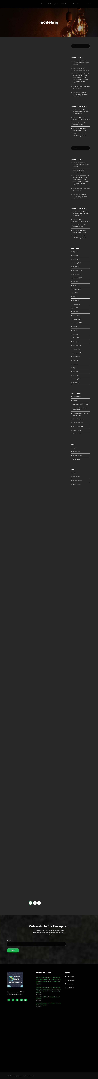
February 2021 (77, 379)
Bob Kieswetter (77, 134)
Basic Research (77, 396)
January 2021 (76, 383)
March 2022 (76, 338)
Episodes (56, 4)
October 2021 (76, 349)
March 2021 (76, 375)
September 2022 (77, 323)
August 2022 (76, 326)
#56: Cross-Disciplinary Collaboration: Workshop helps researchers (80, 94)
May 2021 (75, 368)
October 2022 (76, 319)
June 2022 (75, 330)
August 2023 (76, 304)
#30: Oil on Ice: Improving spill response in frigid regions (81, 111)
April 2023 (75, 311)
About (49, 4)
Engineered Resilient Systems (81, 404)
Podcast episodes (78, 423)
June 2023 (75, 308)
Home (43, 4)
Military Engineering (78, 419)
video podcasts (77, 434)
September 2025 (77, 278)
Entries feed (76, 451)
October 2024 (76, 289)
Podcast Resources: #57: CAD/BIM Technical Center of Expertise (81, 62)
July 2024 (75, 293)
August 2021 (76, 356)
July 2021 (75, 360)
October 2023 (76, 300)
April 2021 (75, 371)
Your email (49, 943)
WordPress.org (77, 459)
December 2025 (77, 270)
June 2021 (75, 364)
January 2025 (76, 285)
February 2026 (77, 263)
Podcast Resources (78, 4)
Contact (89, 4)
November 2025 (77, 274)
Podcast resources (78, 426)
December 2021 (77, 345)
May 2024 (75, 296)
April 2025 (75, 282)
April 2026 (75, 255)
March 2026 (76, 259)
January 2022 (76, 341)
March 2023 (76, 315)
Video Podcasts (66, 4)
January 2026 (76, 267)
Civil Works (76, 400)
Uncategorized (77, 430)
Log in (74, 448)
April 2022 (75, 334)
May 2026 (75, 252)
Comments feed (77, 455)
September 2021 (77, 353)
